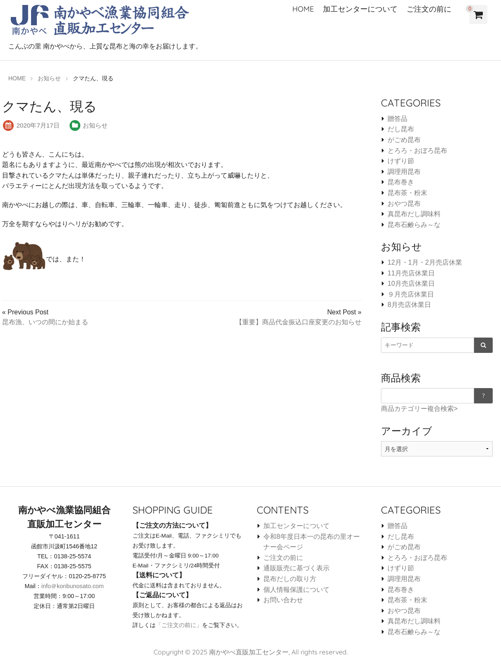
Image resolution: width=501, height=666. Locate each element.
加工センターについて (360, 9)
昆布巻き (401, 182)
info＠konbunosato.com (72, 586)
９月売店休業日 (411, 294)
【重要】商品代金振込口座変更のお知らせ (298, 322)
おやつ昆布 (404, 203)
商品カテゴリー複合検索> (419, 408)
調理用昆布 (404, 171)
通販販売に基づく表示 (296, 568)
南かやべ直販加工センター (249, 652)
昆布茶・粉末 (407, 192)
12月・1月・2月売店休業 (425, 262)
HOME (303, 9)
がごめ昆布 (404, 139)
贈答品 (397, 118)
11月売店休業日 (411, 273)
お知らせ (95, 125)
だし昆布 (401, 129)
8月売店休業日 (409, 304)
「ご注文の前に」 (179, 625)
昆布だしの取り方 (289, 578)
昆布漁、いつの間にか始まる (45, 322)
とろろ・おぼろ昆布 (417, 150)
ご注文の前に (429, 9)
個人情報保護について (296, 589)
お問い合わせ (283, 599)
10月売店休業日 (411, 283)
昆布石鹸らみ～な (414, 224)
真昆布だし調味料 (414, 213)
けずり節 (401, 160)
